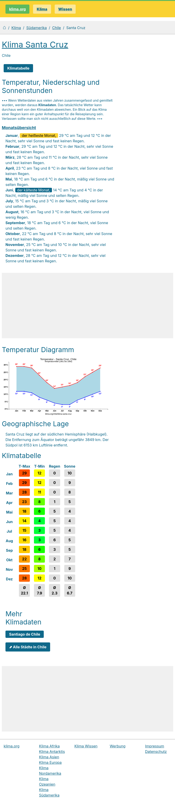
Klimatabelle (18, 68)
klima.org (17, 9)
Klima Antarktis (52, 751)
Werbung (118, 746)
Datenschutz (156, 751)
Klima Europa (50, 762)
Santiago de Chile (24, 634)
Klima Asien (49, 757)
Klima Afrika (49, 746)
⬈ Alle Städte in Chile (27, 647)
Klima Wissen (85, 746)
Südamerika (36, 27)
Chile (56, 27)
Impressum (154, 746)
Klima (16, 27)
